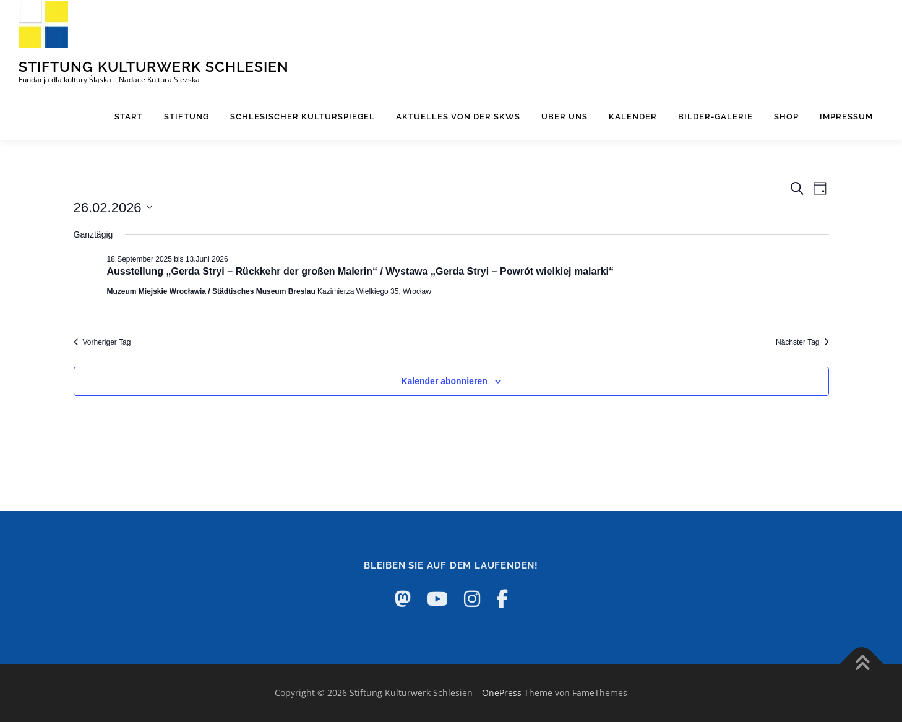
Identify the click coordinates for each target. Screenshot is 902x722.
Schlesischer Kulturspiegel (302, 116)
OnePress (502, 692)
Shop (786, 116)
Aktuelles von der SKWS (458, 116)
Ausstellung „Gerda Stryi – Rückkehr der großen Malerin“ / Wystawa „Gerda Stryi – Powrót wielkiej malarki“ (360, 271)
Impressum (846, 116)
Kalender (633, 116)
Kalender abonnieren (444, 381)
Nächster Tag (802, 342)
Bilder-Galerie (715, 116)
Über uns (564, 116)
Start (128, 116)
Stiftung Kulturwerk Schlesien (154, 66)
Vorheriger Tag (102, 342)
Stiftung (186, 116)
